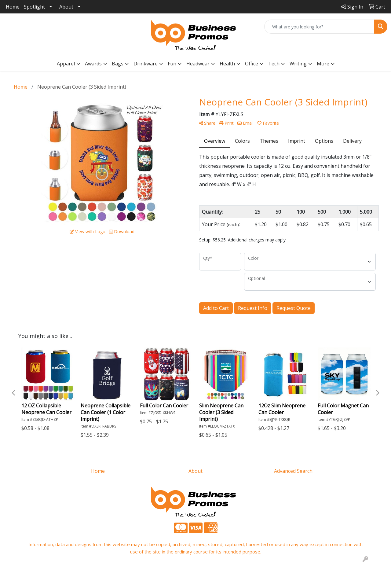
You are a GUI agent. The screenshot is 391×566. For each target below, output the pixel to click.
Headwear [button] (198, 63)
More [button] (323, 63)
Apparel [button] (66, 63)
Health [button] (227, 63)
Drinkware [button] (145, 63)
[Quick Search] (319, 27)
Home (13, 6)
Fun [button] (172, 63)
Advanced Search (293, 471)
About (66, 6)
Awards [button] (93, 63)
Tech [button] (274, 63)
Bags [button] (117, 63)
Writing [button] (298, 63)
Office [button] (251, 63)
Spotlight (34, 6)
